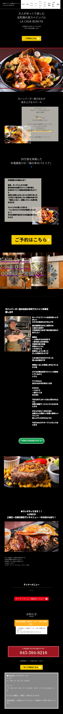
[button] (6, 477)
